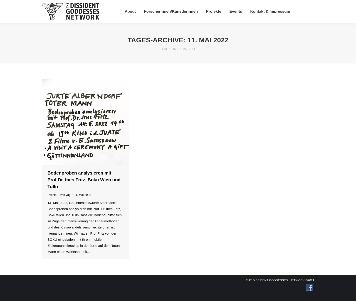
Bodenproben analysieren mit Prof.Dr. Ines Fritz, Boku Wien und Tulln (84, 179)
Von (65, 195)
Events (52, 195)
